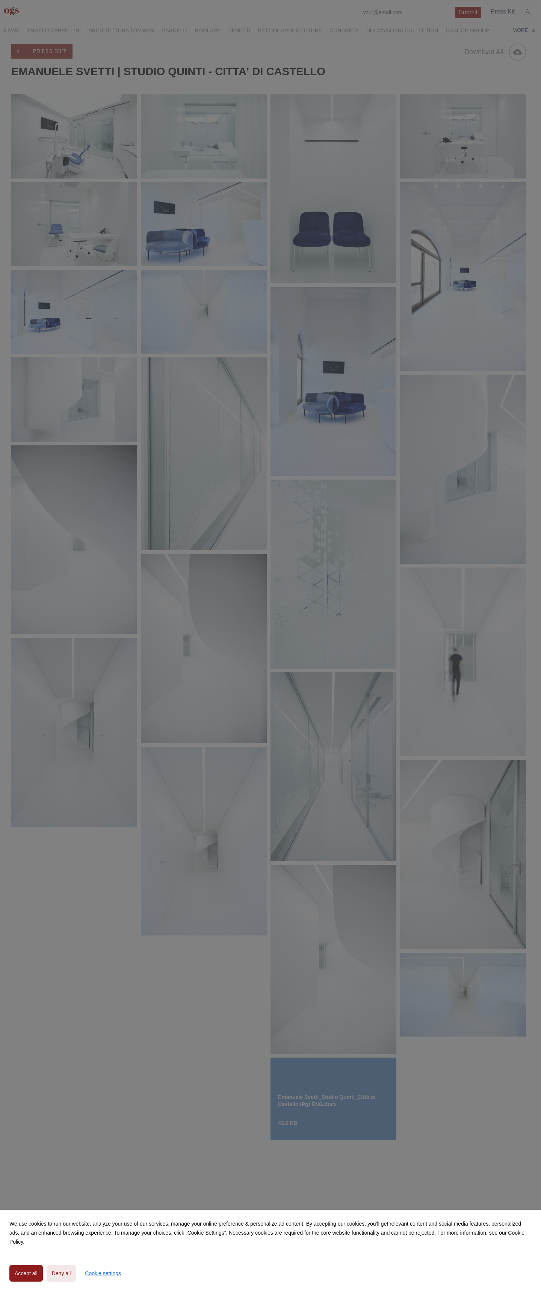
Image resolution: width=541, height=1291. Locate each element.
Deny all (61, 1273)
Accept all (26, 1273)
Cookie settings (103, 1273)
